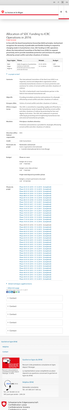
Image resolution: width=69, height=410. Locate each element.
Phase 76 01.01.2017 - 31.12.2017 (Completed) (35, 200)
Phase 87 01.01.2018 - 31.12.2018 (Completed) (35, 189)
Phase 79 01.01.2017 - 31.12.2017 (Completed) (35, 194)
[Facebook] (7, 284)
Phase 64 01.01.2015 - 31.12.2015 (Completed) (35, 227)
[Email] (19, 284)
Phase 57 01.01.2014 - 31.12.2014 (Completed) (35, 243)
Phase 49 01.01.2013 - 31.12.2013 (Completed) (35, 260)
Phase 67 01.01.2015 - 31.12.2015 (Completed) (35, 221)
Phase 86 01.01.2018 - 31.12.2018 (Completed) (35, 192)
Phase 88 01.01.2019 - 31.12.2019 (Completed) (35, 187)
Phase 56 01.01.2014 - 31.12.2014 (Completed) (35, 245)
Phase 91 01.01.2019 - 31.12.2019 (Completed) (35, 181)
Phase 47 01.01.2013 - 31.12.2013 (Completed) (35, 262)
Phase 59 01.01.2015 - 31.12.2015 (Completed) (35, 238)
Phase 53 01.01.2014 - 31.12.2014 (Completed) (35, 251)
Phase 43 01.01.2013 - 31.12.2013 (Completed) (35, 271)
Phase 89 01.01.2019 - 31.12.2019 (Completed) (35, 185)
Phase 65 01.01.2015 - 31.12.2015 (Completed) (35, 225)
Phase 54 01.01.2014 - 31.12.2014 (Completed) (35, 249)
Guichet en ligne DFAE (9, 334)
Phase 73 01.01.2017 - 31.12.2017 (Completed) (35, 207)
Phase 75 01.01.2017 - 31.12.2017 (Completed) (35, 202)
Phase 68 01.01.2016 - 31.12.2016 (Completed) (35, 219)
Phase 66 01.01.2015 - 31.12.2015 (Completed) (35, 223)
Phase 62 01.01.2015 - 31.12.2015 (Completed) (35, 232)
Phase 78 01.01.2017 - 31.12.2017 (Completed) (35, 196)
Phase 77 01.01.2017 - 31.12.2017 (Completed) (35, 198)
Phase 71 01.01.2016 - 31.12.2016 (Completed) (35, 211)
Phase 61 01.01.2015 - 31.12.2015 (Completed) (35, 234)
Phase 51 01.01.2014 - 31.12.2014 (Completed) (35, 256)
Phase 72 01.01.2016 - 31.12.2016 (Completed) (35, 209)
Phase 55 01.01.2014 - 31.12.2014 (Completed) (35, 247)
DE (54, 2)
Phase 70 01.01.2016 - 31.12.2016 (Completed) (35, 213)
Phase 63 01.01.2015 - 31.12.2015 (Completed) (35, 230)
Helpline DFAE (28, 374)
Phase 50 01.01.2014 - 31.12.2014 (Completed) (35, 258)
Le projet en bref (14, 66)
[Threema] (14, 284)
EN (67, 2)
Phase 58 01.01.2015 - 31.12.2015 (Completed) (35, 240)
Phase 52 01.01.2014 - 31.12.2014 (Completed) (35, 253)
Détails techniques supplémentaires (20, 276)
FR (62, 2)
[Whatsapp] (16, 284)
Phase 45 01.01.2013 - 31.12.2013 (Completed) (35, 266)
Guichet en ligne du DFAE (32, 352)
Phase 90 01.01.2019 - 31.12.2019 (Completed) (35, 183)
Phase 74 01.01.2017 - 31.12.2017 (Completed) (35, 205)
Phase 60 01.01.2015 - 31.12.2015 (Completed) (35, 236)
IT (58, 2)
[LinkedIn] (12, 284)
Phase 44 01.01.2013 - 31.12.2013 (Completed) (35, 269)
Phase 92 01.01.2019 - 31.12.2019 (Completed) (35, 179)
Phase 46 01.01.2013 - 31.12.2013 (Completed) (35, 264)
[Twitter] (10, 284)
